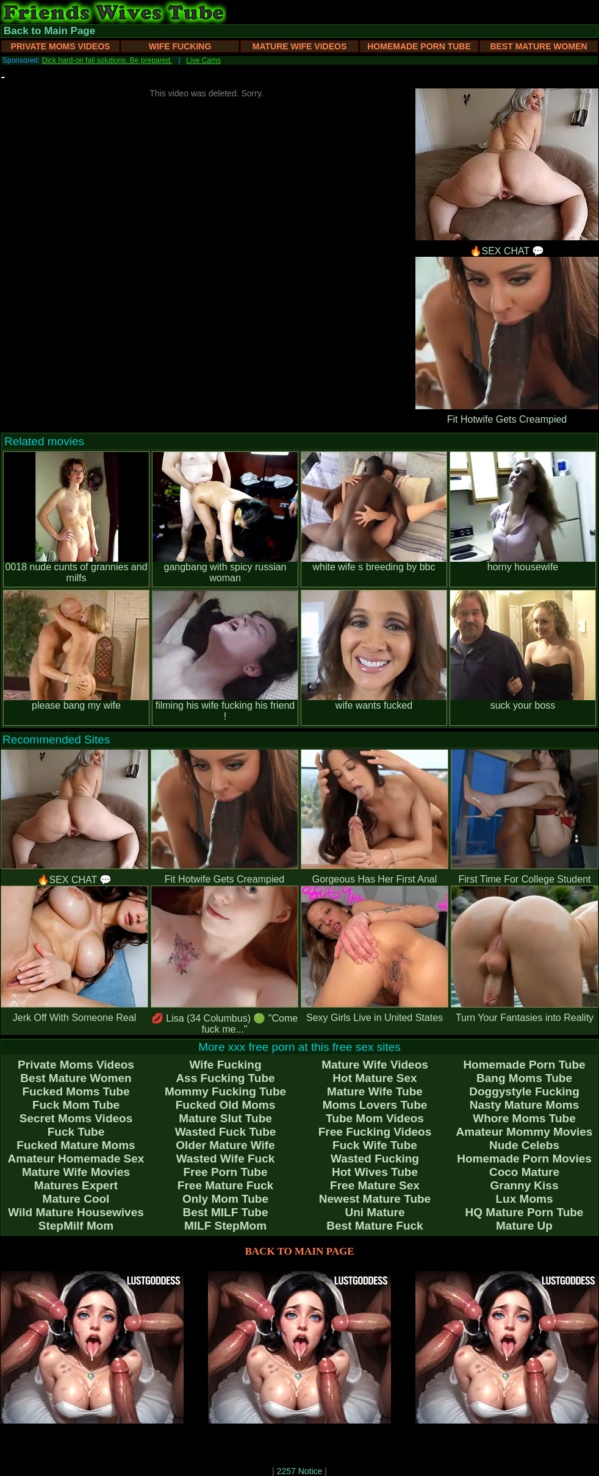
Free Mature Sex (375, 1185)
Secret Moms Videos (76, 1118)
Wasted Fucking (375, 1158)
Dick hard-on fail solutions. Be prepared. (107, 60)
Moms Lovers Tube (375, 1104)
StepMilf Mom (76, 1225)
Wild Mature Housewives (76, 1212)
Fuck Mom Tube (76, 1104)
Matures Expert (76, 1185)
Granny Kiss (524, 1185)
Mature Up (524, 1225)
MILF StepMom (225, 1225)
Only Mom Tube (225, 1198)
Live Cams (203, 60)
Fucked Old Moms (226, 1104)
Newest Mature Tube (375, 1198)
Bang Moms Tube (524, 1078)
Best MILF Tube (225, 1212)
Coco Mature (524, 1172)
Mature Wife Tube (375, 1091)
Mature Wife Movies (76, 1172)
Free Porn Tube (226, 1172)
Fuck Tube (76, 1131)
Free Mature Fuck (225, 1185)
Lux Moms (524, 1198)
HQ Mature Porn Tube (524, 1212)
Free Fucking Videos (374, 1131)
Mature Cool (76, 1198)
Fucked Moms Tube (76, 1091)
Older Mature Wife (225, 1145)
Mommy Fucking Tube (225, 1091)
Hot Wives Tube (375, 1172)
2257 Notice (300, 1471)
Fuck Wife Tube (374, 1145)
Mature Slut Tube (225, 1118)
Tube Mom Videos (375, 1118)
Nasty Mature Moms (524, 1104)
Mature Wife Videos (300, 46)
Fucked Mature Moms (75, 1145)
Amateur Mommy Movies (524, 1131)
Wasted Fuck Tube (225, 1131)
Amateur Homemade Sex (76, 1158)
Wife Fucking (180, 46)
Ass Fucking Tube (225, 1078)
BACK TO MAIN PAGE (299, 1251)
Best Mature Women (538, 46)
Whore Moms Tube (524, 1118)
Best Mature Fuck (374, 1225)
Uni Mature (374, 1212)
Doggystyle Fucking (524, 1091)
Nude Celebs (524, 1145)
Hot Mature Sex (374, 1078)
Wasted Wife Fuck (225, 1158)
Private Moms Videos (60, 46)
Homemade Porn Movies (524, 1158)
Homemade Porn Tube (419, 46)
